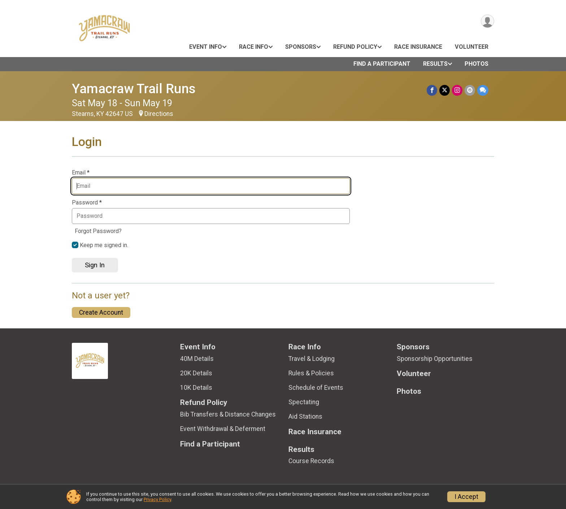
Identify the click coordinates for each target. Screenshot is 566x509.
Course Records (311, 461)
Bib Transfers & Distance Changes (228, 414)
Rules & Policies (311, 373)
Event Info (205, 46)
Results (435, 63)
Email (81, 172)
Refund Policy (355, 46)
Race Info (253, 46)
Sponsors (300, 46)
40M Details (197, 358)
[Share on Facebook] (432, 90)
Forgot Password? (98, 231)
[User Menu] (487, 21)
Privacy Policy (157, 499)
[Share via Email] (470, 90)
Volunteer (471, 46)
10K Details (196, 387)
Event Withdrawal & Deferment (222, 428)
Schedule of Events (315, 387)
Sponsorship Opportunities (435, 358)
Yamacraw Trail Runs (134, 88)
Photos (476, 63)
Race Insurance (418, 46)
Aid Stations (305, 416)
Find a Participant (381, 63)
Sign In (95, 265)
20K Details (196, 373)
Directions (158, 113)
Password (87, 202)
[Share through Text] (482, 90)
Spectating (303, 402)
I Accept (466, 496)
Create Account (101, 312)
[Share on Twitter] (444, 90)
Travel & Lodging (311, 358)
